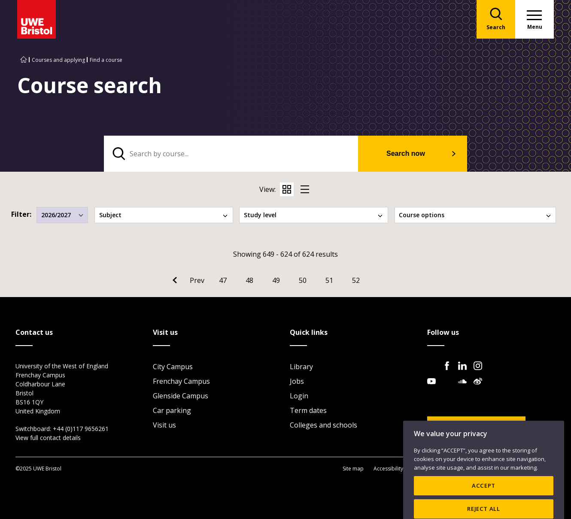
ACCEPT (483, 500)
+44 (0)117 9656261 (81, 429)
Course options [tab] (475, 215)
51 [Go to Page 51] (329, 280)
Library (301, 366)
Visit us (164, 425)
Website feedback (469, 426)
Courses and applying (58, 60)
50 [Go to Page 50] (303, 280)
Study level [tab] (313, 215)
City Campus (173, 366)
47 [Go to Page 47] (223, 280)
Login (299, 396)
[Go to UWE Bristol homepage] (23, 60)
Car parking (172, 410)
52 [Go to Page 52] (356, 280)
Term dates (308, 410)
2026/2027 (62, 215)
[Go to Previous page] (188, 280)
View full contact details (48, 438)
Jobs (297, 381)
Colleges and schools (323, 425)
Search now (405, 153)
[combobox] (62, 215)
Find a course (106, 60)
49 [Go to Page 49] (276, 280)
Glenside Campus (180, 396)
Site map (353, 468)
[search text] (231, 154)
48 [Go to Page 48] (249, 280)
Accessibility (388, 468)
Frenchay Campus (181, 381)
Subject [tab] (163, 215)
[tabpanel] (286, 154)
